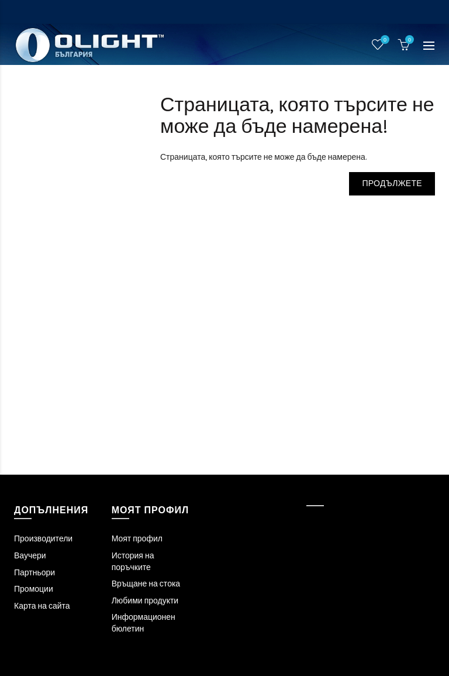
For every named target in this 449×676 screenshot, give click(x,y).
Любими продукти (145, 601)
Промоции (33, 589)
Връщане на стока (146, 584)
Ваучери (30, 556)
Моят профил (137, 539)
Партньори (34, 573)
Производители (43, 539)
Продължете (392, 183)
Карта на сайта (42, 606)
